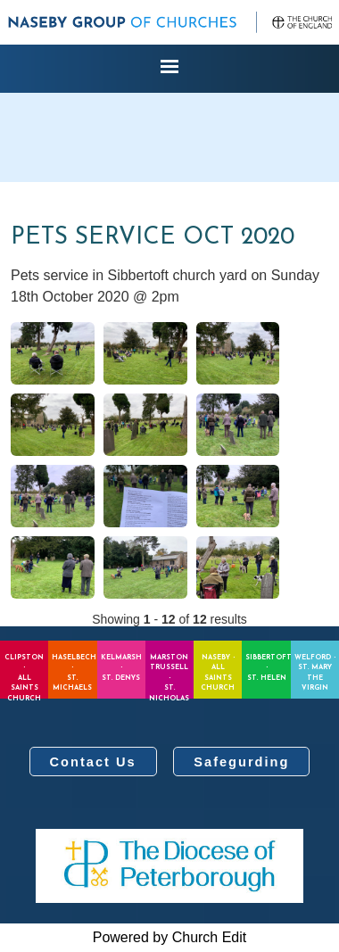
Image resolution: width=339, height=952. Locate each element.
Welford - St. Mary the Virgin (314, 673)
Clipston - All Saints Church (24, 676)
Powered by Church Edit (170, 937)
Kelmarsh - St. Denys (121, 668)
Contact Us (93, 762)
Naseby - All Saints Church (218, 673)
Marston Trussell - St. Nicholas (169, 676)
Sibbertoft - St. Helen (267, 668)
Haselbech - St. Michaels (74, 673)
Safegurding (241, 762)
